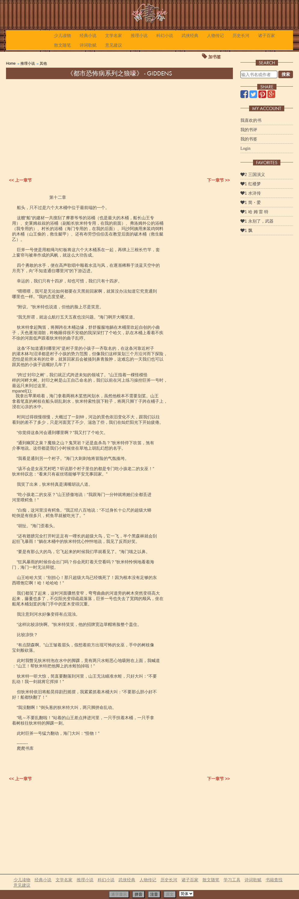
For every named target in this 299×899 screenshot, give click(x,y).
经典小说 (88, 35)
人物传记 (215, 35)
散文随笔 (62, 45)
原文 (170, 894)
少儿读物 (62, 35)
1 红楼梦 (250, 183)
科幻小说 (164, 35)
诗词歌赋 (88, 45)
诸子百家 (266, 35)
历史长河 (241, 35)
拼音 (138, 894)
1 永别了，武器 (256, 221)
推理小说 (139, 35)
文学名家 (113, 35)
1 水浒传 (250, 193)
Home (11, 63)
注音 (154, 894)
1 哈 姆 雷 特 (254, 211)
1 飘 (246, 230)
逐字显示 (119, 894)
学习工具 (232, 879)
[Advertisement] (119, 124)
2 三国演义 (252, 174)
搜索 (286, 74)
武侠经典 (190, 35)
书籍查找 (274, 879)
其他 (43, 63)
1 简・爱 (250, 202)
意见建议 (113, 45)
